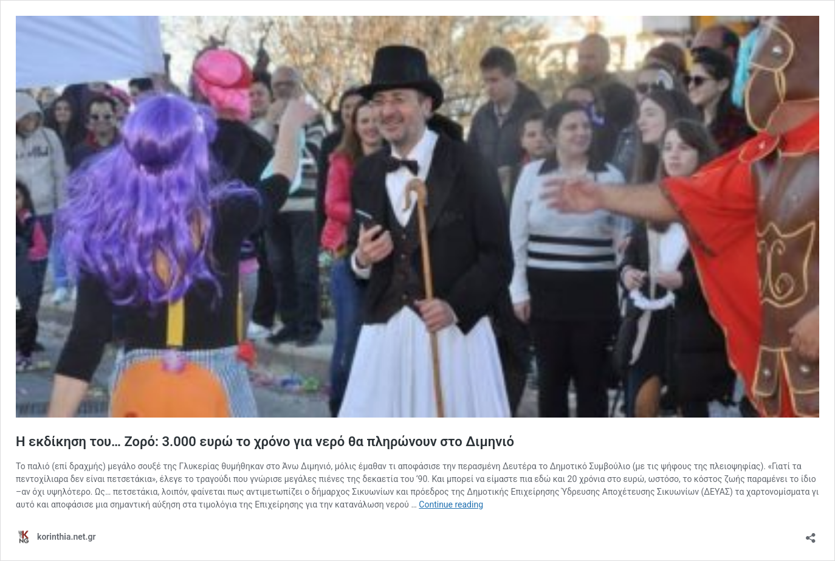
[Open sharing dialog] (810, 534)
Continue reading (451, 504)
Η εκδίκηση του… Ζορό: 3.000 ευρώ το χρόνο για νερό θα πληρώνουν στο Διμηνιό (265, 441)
